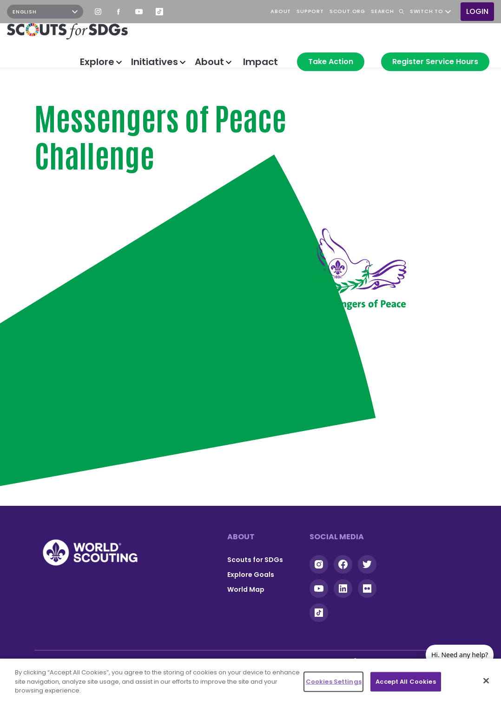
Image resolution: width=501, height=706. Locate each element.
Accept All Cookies (405, 681)
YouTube (139, 11)
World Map (245, 589)
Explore (97, 61)
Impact (260, 61)
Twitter (367, 564)
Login (477, 11)
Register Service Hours (435, 61)
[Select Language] (45, 12)
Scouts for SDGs (255, 559)
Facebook (118, 11)
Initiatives (154, 61)
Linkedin (343, 588)
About (209, 61)
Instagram (98, 11)
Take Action (330, 61)
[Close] (486, 681)
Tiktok (319, 612)
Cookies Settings (334, 681)
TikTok (159, 11)
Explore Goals (250, 574)
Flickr (367, 588)
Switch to (426, 11)
